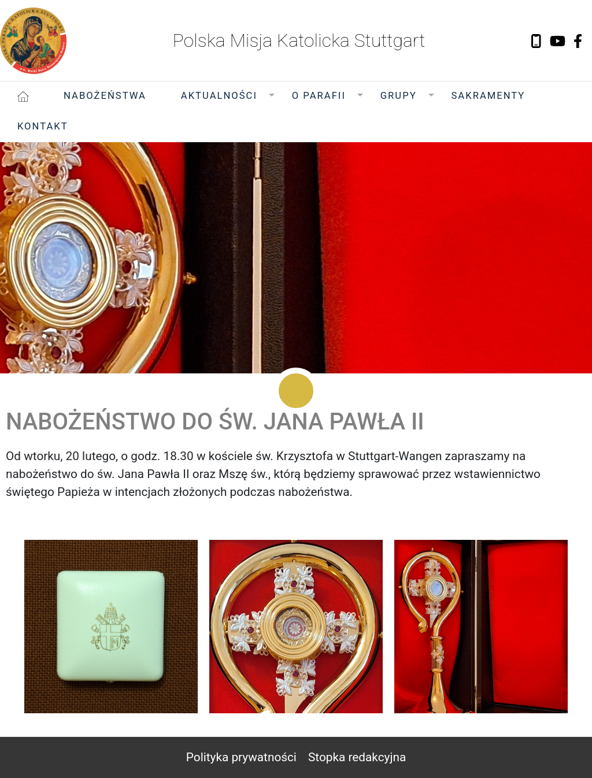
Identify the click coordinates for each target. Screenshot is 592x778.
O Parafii (319, 95)
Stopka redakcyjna (357, 757)
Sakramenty (489, 95)
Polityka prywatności (241, 757)
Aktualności (219, 95)
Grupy (398, 95)
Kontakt (42, 126)
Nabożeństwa (105, 95)
